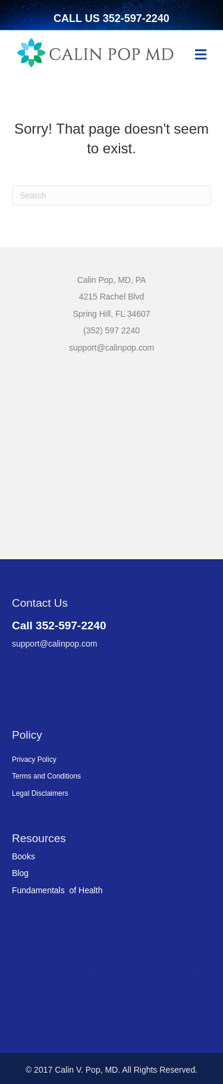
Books (23, 856)
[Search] (111, 195)
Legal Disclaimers (40, 793)
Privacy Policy (34, 759)
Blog (20, 873)
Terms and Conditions (46, 776)
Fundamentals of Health (57, 890)
